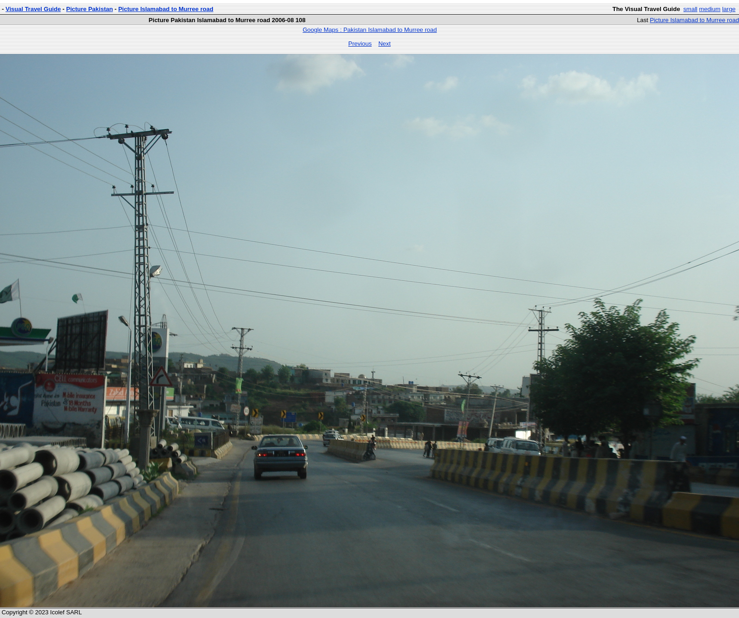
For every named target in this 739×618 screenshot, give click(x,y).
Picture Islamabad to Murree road (165, 9)
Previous (360, 43)
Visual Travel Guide (33, 9)
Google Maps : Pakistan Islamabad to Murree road (369, 29)
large (728, 9)
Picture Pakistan (89, 9)
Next (384, 43)
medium (710, 9)
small (690, 9)
